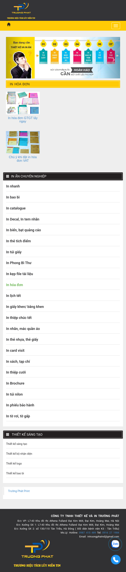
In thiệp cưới (16, 372)
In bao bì (13, 197)
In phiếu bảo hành (20, 405)
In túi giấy (13, 252)
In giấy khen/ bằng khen (25, 307)
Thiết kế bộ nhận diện (19, 453)
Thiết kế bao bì (15, 473)
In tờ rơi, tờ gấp (18, 416)
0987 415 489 (87, 532)
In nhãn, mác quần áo (23, 329)
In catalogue (16, 208)
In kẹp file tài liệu (19, 274)
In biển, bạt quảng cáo (23, 230)
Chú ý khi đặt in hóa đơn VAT (23, 158)
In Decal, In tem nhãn (22, 219)
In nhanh (13, 186)
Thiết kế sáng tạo (16, 443)
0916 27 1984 (110, 532)
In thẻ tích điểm (18, 241)
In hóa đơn (14, 285)
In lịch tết (13, 296)
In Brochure (15, 383)
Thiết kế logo (14, 463)
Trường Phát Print (19, 491)
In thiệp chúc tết (19, 318)
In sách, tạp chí (18, 361)
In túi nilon (14, 394)
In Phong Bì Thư (18, 263)
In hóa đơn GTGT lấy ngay (23, 119)
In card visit (15, 350)
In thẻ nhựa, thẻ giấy (22, 339)
